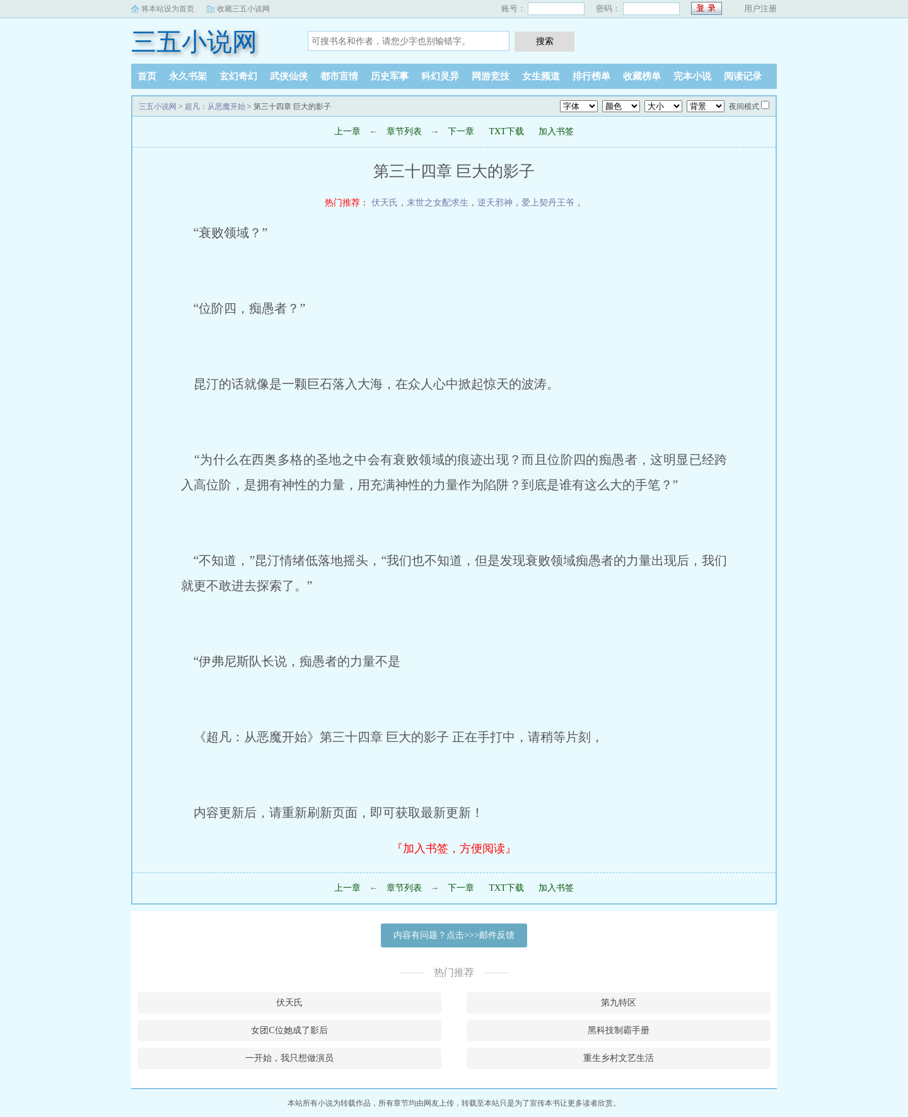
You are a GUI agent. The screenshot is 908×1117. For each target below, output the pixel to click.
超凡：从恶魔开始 (215, 106)
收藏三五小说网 (243, 8)
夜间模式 (744, 106)
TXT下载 (506, 131)
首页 (146, 76)
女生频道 (541, 76)
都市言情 (339, 76)
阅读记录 (743, 76)
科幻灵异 (440, 76)
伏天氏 (384, 202)
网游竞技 (490, 76)
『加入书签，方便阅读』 (454, 848)
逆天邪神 (495, 202)
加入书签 (556, 131)
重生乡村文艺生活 (618, 1058)
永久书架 (188, 76)
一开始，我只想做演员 (289, 1058)
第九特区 (618, 1002)
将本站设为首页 (167, 8)
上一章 (347, 131)
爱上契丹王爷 (547, 202)
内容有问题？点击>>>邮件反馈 (454, 935)
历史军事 (390, 76)
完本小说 (692, 76)
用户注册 (760, 8)
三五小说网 (194, 42)
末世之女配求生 (438, 202)
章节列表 (404, 131)
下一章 (461, 131)
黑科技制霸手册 (618, 1030)
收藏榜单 (642, 76)
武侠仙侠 (289, 76)
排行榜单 (591, 76)
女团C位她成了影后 (289, 1030)
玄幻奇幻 (238, 76)
